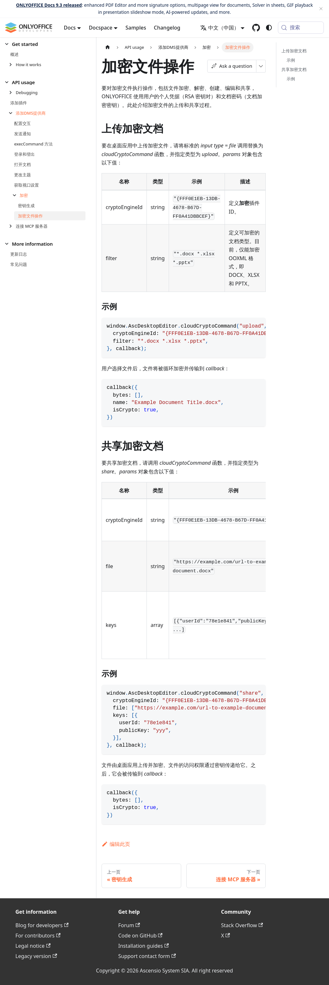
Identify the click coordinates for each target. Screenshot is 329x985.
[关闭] (321, 9)
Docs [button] (70, 27)
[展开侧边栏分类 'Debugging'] (12, 92)
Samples (135, 27)
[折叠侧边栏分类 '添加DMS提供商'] (12, 113)
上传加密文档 (294, 51)
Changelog (167, 27)
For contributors (37, 935)
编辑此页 (116, 844)
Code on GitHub (140, 935)
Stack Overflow (242, 925)
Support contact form (147, 956)
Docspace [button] (100, 27)
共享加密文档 (294, 69)
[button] (45, 44)
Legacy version (36, 956)
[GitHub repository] (256, 27)
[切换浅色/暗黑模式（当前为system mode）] (269, 27)
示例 (291, 60)
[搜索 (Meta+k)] (301, 28)
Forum (129, 925)
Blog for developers (41, 925)
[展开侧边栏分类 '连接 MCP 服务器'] (12, 226)
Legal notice (32, 945)
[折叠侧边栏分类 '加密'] (16, 195)
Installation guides (143, 945)
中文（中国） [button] (219, 27)
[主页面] (108, 47)
